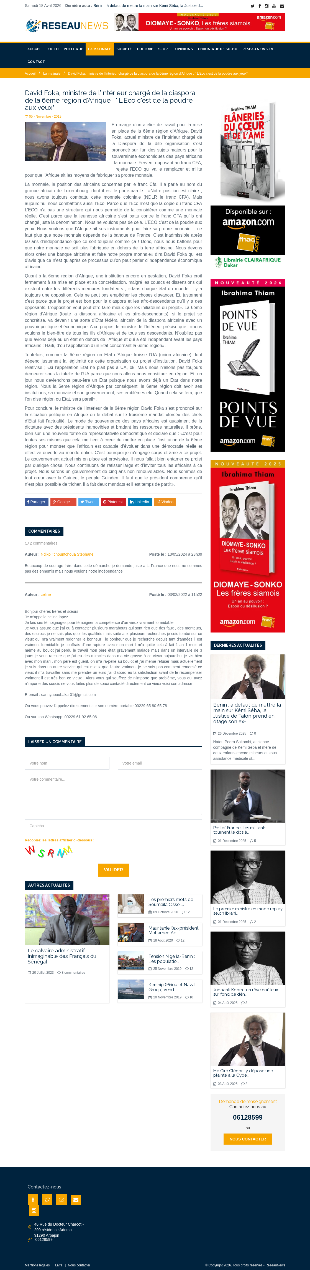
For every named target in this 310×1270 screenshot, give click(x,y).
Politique (73, 46)
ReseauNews (275, 1262)
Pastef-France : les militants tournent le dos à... (239, 826)
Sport (164, 46)
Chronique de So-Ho (217, 46)
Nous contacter (248, 1136)
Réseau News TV (257, 46)
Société (124, 46)
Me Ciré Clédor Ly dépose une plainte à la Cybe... (243, 1069)
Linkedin (140, 498)
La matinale (99, 46)
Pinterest (113, 498)
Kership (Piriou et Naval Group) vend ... (172, 984)
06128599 (248, 1114)
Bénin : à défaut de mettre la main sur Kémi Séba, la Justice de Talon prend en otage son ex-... (247, 710)
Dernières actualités (238, 642)
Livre (58, 1262)
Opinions (184, 46)
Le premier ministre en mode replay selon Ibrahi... (248, 907)
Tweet (89, 498)
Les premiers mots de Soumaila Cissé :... (170, 899)
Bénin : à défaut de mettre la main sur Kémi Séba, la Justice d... (148, 5)
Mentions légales (37, 1262)
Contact (36, 58)
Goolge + (63, 498)
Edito (53, 46)
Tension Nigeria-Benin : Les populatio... (171, 955)
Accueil (35, 46)
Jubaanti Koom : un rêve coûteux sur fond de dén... (245, 988)
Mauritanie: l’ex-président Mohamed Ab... (173, 927)
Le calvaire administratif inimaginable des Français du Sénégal (62, 952)
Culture (145, 46)
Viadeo (165, 498)
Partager (36, 498)
